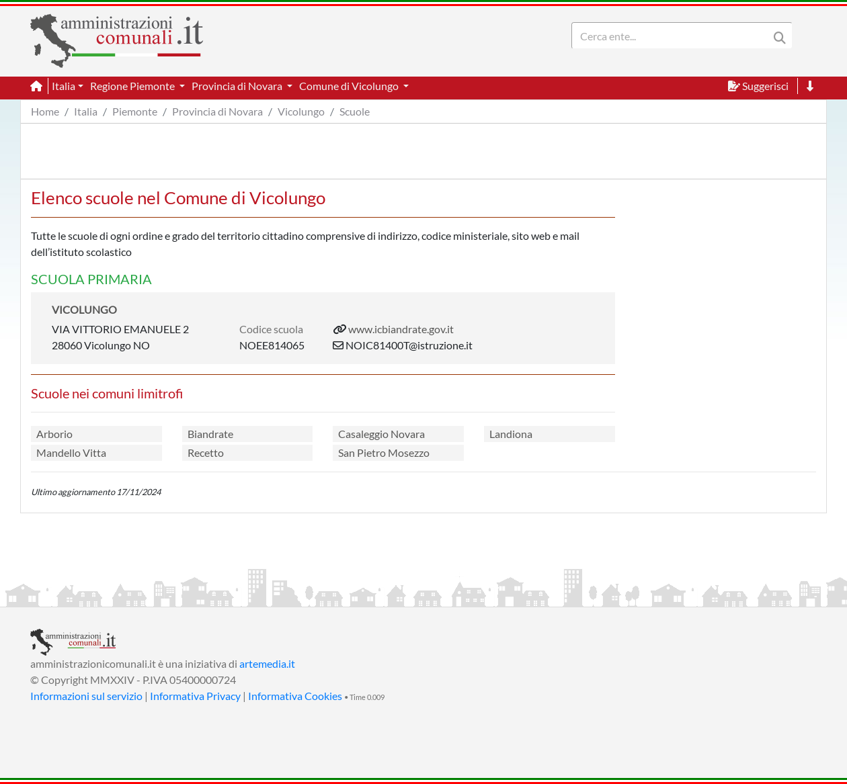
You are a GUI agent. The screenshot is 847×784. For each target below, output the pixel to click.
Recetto (206, 452)
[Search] (673, 35)
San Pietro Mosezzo (384, 452)
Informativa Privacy (195, 695)
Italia (85, 111)
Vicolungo (301, 111)
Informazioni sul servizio (86, 695)
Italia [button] (63, 85)
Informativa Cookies (295, 695)
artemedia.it (267, 663)
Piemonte (134, 111)
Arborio (54, 433)
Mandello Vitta (71, 452)
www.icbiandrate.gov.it (401, 328)
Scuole (354, 111)
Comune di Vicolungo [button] (350, 85)
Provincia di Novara (217, 111)
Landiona (510, 433)
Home (45, 111)
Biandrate (210, 433)
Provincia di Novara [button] (238, 85)
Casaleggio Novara (381, 433)
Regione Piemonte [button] (133, 85)
